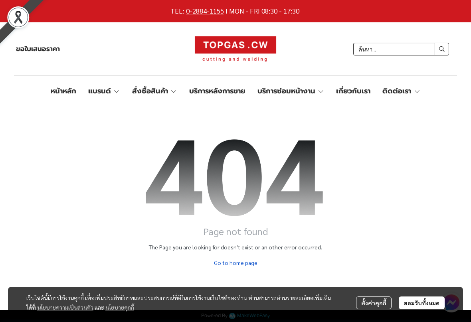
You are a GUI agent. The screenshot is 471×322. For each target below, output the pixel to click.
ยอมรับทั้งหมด (421, 302)
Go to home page (235, 262)
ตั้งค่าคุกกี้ (373, 302)
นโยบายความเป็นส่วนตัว (65, 307)
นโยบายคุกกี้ (119, 307)
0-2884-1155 (205, 10)
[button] (401, 49)
